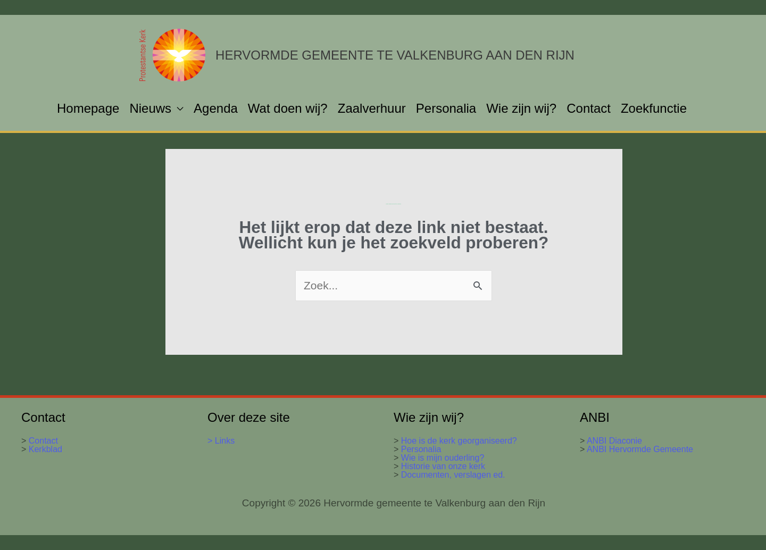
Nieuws (150, 108)
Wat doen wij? (288, 108)
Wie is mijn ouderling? (443, 457)
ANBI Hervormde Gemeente (639, 449)
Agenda (216, 108)
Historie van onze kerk (443, 466)
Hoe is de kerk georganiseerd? (459, 440)
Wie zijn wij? (521, 108)
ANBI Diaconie (614, 440)
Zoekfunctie (654, 108)
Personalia (446, 108)
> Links (221, 440)
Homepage (88, 108)
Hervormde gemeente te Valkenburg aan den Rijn (394, 55)
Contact (589, 108)
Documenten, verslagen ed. (453, 474)
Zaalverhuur (372, 108)
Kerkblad (44, 449)
